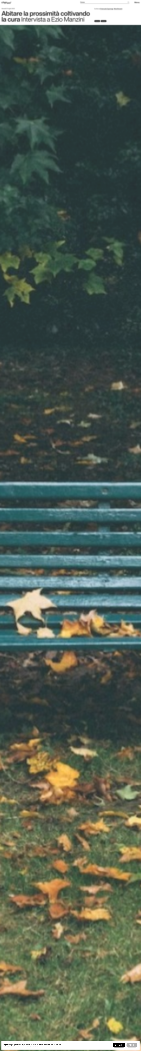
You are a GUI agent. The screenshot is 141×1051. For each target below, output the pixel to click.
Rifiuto (132, 1045)
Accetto (119, 1045)
